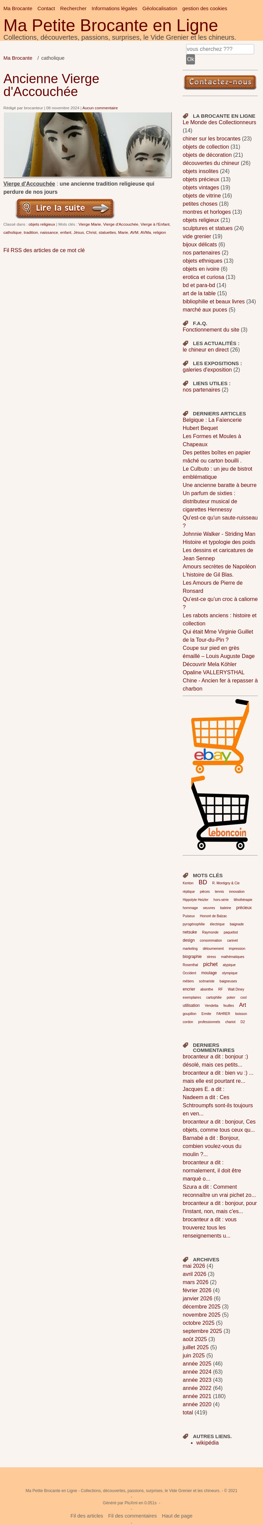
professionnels (209, 1022)
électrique (217, 924)
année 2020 (197, 1404)
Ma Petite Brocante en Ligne (110, 25)
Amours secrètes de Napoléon (219, 566)
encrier (189, 989)
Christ (91, 232)
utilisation (191, 1005)
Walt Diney (236, 989)
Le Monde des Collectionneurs (219, 122)
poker (231, 997)
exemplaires (192, 997)
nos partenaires (201, 253)
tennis (219, 891)
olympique (229, 973)
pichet (210, 964)
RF (220, 989)
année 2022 (197, 1388)
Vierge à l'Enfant (155, 224)
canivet (232, 940)
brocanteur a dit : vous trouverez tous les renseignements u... (209, 1228)
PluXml (131, 1503)
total (189, 1412)
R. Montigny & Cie (226, 883)
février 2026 (197, 1290)
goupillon (189, 1014)
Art (242, 1005)
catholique (12, 232)
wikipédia (207, 1443)
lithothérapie (243, 900)
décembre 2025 (201, 1307)
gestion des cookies (204, 8)
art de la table (199, 293)
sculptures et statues (208, 228)
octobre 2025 (198, 1323)
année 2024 (197, 1372)
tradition (31, 232)
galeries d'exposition (207, 370)
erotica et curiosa (203, 277)
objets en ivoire (201, 269)
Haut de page (177, 1516)
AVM (134, 232)
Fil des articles (86, 1516)
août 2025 (195, 1339)
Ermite (206, 1014)
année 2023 (197, 1380)
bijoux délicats (200, 244)
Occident (189, 973)
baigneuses (228, 981)
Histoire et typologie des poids (219, 542)
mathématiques (232, 957)
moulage (209, 973)
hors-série (221, 900)
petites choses (200, 204)
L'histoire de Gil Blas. (208, 575)
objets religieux (42, 224)
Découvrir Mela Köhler (209, 664)
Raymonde (210, 932)
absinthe (206, 989)
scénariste (207, 981)
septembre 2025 (202, 1331)
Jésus (78, 232)
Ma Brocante (17, 8)
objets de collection (206, 147)
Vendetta (211, 1006)
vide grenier (197, 236)
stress (211, 957)
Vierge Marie (90, 224)
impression (237, 948)
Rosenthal (190, 965)
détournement (213, 948)
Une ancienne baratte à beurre (220, 485)
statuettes (107, 232)
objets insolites (200, 171)
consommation (211, 940)
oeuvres (209, 908)
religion (159, 232)
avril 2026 (194, 1274)
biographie (192, 956)
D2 (243, 1022)
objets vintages (201, 187)
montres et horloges (207, 212)
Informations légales (114, 8)
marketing (190, 948)
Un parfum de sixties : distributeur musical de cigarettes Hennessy (210, 501)
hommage (190, 908)
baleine (225, 908)
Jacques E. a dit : (204, 1089)
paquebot (231, 932)
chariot (230, 1022)
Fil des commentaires (132, 1516)
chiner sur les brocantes (212, 139)
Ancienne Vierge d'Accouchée (51, 85)
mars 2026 (196, 1282)
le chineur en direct (206, 350)
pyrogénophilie (194, 924)
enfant (65, 232)
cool (244, 997)
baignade (237, 924)
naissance (49, 232)
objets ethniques (203, 261)
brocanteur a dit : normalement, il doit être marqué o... (212, 1171)
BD (203, 882)
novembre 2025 (201, 1315)
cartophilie (214, 997)
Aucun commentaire (100, 108)
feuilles (229, 1006)
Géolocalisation (160, 8)
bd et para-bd (199, 285)
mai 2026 (194, 1266)
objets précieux (201, 179)
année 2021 (197, 1396)
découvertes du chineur (211, 163)
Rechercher (73, 8)
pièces (205, 891)
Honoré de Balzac (213, 916)
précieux (243, 907)
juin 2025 (194, 1355)
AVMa (146, 232)
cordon (188, 1022)
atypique (229, 965)
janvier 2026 (197, 1298)
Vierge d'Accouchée (120, 224)
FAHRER (223, 1014)
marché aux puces (205, 310)
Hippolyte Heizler (196, 900)
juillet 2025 (196, 1347)
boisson (241, 1014)
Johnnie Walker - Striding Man (219, 534)
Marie (123, 232)
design (189, 940)
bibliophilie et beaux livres (214, 301)
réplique (189, 891)
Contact (46, 8)
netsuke (190, 932)
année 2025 (197, 1364)
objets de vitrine (202, 196)
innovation (237, 891)
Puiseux (189, 916)
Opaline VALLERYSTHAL (214, 672)
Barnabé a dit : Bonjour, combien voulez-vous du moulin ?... (212, 1146)
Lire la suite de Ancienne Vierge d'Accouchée (65, 208)
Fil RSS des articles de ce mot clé (44, 250)
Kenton (188, 883)
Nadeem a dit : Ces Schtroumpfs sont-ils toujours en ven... (218, 1105)
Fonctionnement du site (211, 330)
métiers (188, 981)
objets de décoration (207, 155)
